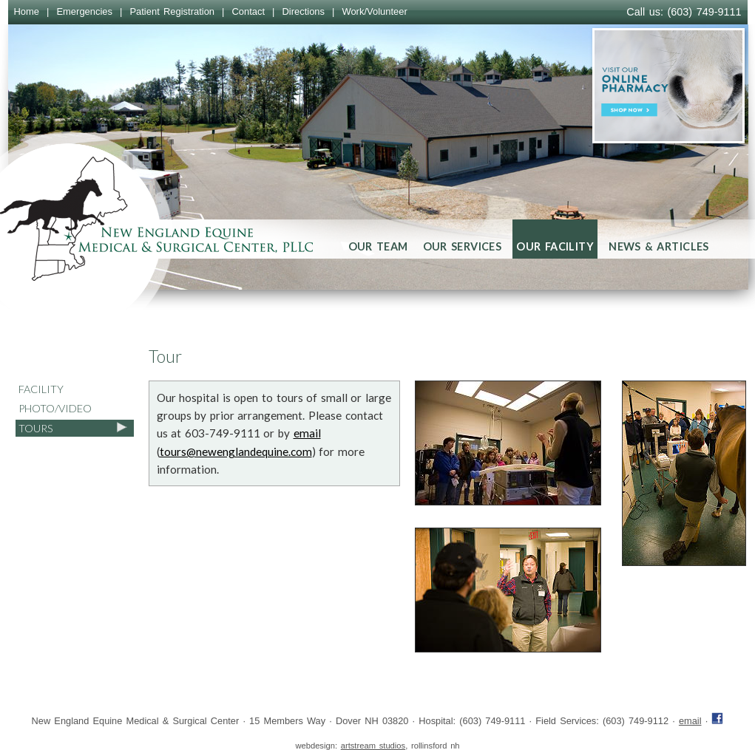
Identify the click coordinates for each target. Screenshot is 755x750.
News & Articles (659, 246)
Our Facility (555, 246)
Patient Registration (171, 11)
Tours (35, 428)
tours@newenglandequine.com (236, 451)
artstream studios (373, 745)
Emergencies (84, 11)
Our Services (462, 246)
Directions (303, 11)
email (307, 433)
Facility (41, 389)
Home (27, 11)
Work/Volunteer (374, 11)
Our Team (378, 246)
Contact (248, 11)
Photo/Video (55, 408)
